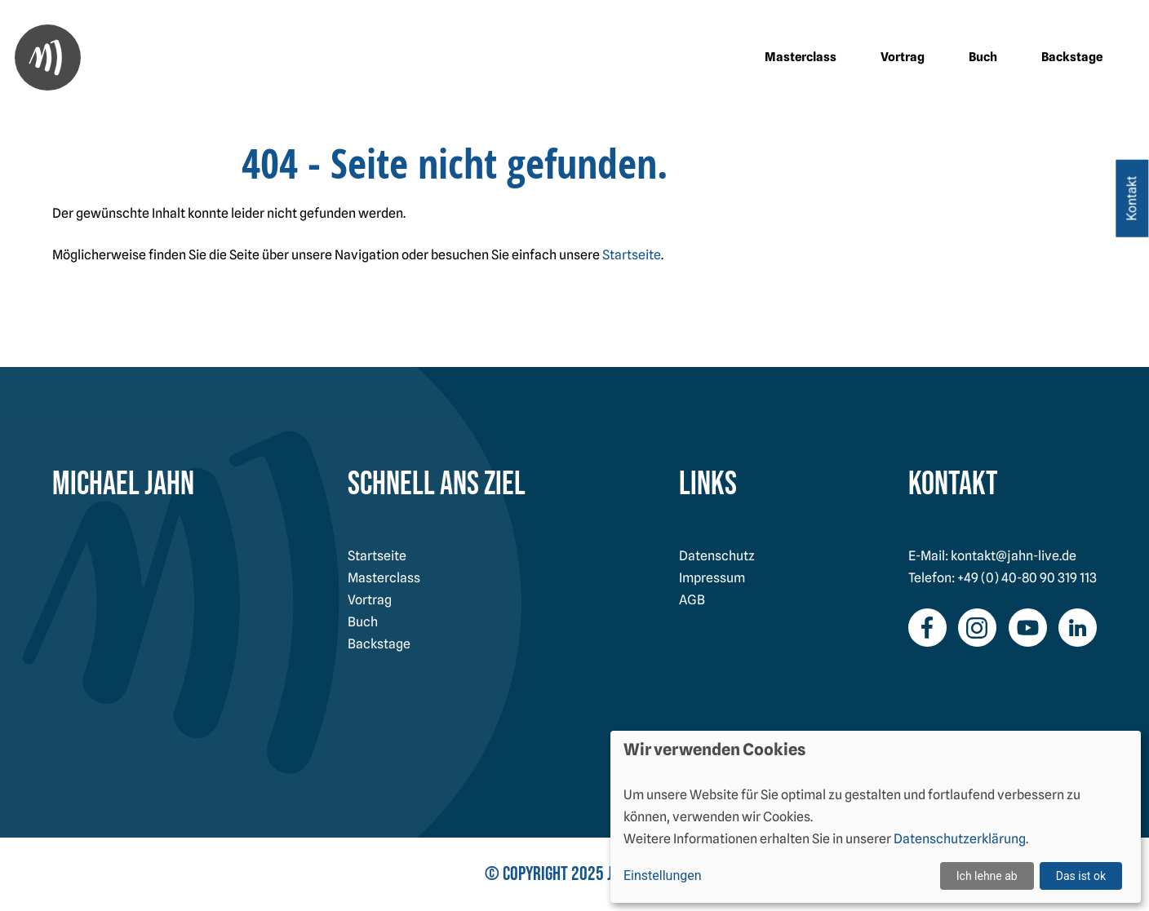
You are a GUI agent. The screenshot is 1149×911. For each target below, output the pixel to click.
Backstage (1071, 57)
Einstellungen (662, 875)
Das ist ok (1081, 875)
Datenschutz (717, 556)
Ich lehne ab (987, 875)
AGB (692, 600)
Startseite (631, 255)
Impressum (712, 578)
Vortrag (903, 57)
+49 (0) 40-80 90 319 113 (1027, 578)
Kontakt (1131, 198)
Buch (983, 57)
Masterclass (800, 57)
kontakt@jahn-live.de (1013, 556)
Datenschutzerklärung (960, 839)
